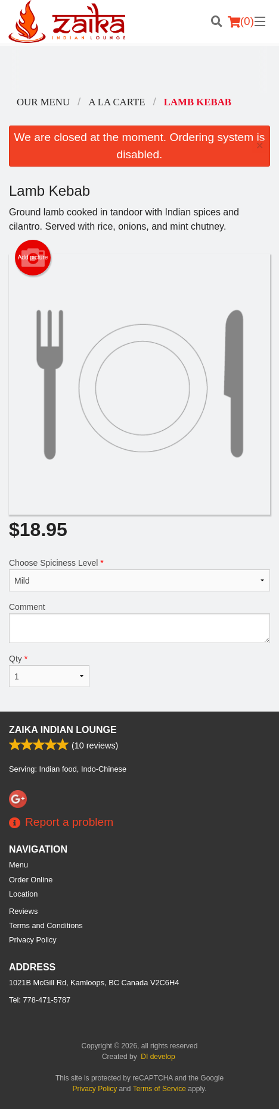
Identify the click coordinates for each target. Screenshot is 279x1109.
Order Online (30, 879)
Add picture (33, 257)
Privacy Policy (33, 939)
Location (23, 893)
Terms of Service (159, 1089)
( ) (241, 21)
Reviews (23, 911)
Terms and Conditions (46, 925)
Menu (18, 864)
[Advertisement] (139, 69)
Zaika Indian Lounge (63, 730)
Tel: (39, 999)
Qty (49, 670)
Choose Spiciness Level (139, 574)
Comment (139, 622)
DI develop (158, 1056)
